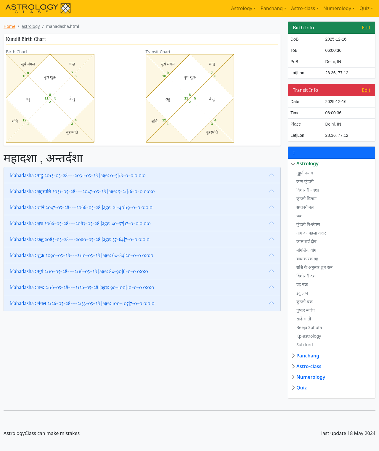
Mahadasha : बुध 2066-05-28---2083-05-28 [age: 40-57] (80, 223)
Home (9, 26)
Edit (366, 27)
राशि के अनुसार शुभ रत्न (314, 267)
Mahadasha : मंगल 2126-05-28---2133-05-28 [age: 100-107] (82, 303)
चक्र (299, 216)
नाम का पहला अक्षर (311, 233)
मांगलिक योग (306, 250)
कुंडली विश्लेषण (308, 224)
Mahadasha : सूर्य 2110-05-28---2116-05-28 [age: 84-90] (79, 271)
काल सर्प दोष (306, 241)
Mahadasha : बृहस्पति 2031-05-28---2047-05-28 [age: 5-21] (82, 191)
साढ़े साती (303, 319)
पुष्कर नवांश (305, 310)
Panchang (272, 8)
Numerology (337, 8)
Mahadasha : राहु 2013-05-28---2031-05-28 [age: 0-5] (78, 175)
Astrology (241, 8)
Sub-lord (304, 344)
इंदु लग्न (302, 293)
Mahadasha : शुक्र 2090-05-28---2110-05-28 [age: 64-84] (81, 255)
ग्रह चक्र (302, 284)
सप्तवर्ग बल (305, 207)
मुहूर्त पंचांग (304, 173)
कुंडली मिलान (306, 198)
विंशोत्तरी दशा (306, 276)
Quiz (364, 8)
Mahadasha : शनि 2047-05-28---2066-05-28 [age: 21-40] (81, 207)
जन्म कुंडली (305, 181)
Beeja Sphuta (309, 327)
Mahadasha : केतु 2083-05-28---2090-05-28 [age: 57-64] (80, 239)
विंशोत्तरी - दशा (307, 190)
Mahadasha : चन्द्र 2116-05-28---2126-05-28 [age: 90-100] (82, 287)
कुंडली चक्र (304, 301)
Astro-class (303, 8)
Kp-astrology (308, 336)
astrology (31, 26)
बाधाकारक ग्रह (307, 258)
